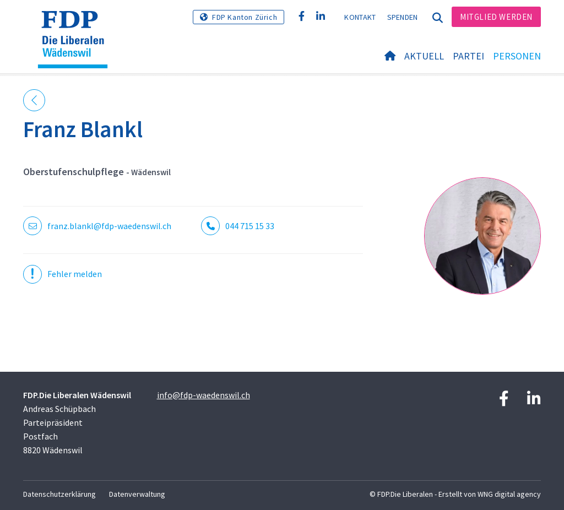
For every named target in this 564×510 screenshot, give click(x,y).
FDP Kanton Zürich (244, 17)
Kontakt (360, 17)
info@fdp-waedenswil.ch (203, 394)
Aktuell (424, 56)
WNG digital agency (509, 494)
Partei (468, 56)
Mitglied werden (496, 17)
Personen (517, 56)
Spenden (402, 17)
